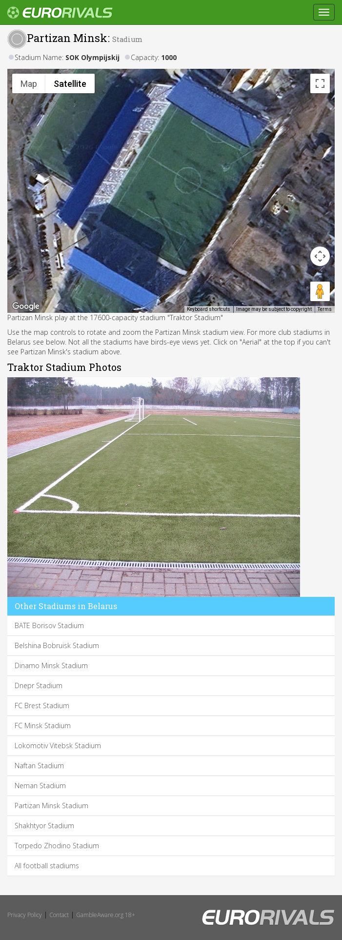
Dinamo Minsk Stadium (51, 665)
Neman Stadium (40, 785)
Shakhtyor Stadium (44, 825)
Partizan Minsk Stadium (51, 805)
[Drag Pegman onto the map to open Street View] (320, 291)
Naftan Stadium (39, 765)
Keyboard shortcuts (208, 309)
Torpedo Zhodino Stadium (57, 845)
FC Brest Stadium (42, 705)
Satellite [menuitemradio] (70, 84)
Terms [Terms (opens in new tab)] (325, 309)
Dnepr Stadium (38, 685)
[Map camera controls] (320, 256)
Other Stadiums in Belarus (66, 606)
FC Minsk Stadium (43, 725)
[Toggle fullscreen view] (320, 83)
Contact (59, 915)
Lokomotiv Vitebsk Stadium (58, 745)
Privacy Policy (24, 915)
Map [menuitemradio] (28, 84)
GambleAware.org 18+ (105, 915)
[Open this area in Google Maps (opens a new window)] (26, 306)
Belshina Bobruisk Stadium (57, 645)
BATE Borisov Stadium (49, 625)
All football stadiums (47, 865)
